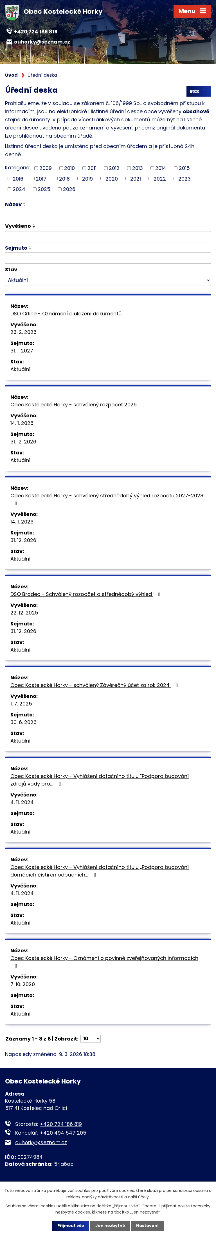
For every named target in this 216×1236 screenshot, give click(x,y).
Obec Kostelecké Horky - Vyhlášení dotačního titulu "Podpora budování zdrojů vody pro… (99, 780)
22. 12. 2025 (24, 612)
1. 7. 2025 (21, 703)
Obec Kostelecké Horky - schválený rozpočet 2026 (78, 404)
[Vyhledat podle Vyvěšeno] (108, 236)
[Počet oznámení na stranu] (90, 1039)
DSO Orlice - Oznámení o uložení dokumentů (66, 313)
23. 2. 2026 (23, 332)
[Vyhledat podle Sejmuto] (108, 258)
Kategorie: (17, 167)
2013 (137, 168)
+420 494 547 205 (63, 1132)
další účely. (139, 1196)
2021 (135, 178)
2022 (160, 178)
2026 (69, 189)
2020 (111, 178)
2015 (184, 168)
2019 (87, 178)
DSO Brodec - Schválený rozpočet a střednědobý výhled (86, 594)
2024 (19, 189)
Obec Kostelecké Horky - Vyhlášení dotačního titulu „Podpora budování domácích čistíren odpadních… (99, 871)
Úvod (11, 75)
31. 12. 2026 (23, 441)
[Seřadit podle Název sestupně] (25, 205)
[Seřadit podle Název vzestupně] (25, 203)
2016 (18, 178)
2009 (45, 168)
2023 (184, 178)
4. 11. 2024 (22, 802)
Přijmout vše (70, 1225)
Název (13, 204)
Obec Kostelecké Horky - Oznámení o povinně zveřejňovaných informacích (104, 961)
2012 (114, 168)
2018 (64, 178)
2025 (44, 189)
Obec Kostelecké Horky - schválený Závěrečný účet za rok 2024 (95, 685)
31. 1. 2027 (21, 350)
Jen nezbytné (110, 1225)
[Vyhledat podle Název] (108, 214)
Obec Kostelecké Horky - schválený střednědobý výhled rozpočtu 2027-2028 (106, 499)
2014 (160, 168)
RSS (199, 91)
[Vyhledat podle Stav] (108, 280)
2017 (41, 178)
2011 (91, 168)
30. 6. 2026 (23, 722)
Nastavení (147, 1225)
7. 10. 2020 (22, 984)
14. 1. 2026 (21, 423)
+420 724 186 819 (61, 1124)
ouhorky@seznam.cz (41, 1142)
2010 (69, 168)
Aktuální (20, 369)
